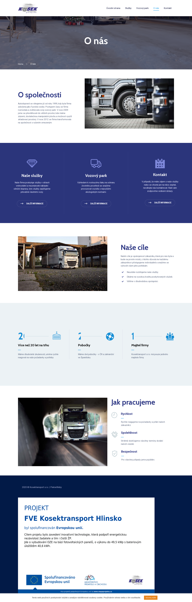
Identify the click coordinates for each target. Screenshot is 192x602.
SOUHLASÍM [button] (151, 598)
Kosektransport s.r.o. (39, 488)
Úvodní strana (113, 8)
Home (21, 64)
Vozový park (142, 8)
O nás (156, 8)
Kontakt (168, 8)
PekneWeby (56, 488)
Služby (128, 8)
